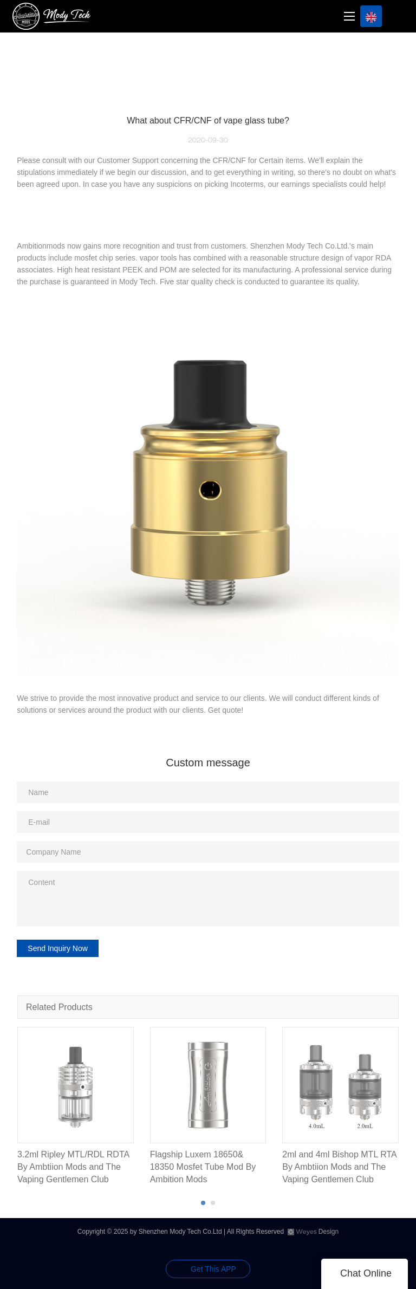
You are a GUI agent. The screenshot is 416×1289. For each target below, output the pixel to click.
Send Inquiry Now (58, 948)
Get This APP (213, 1269)
